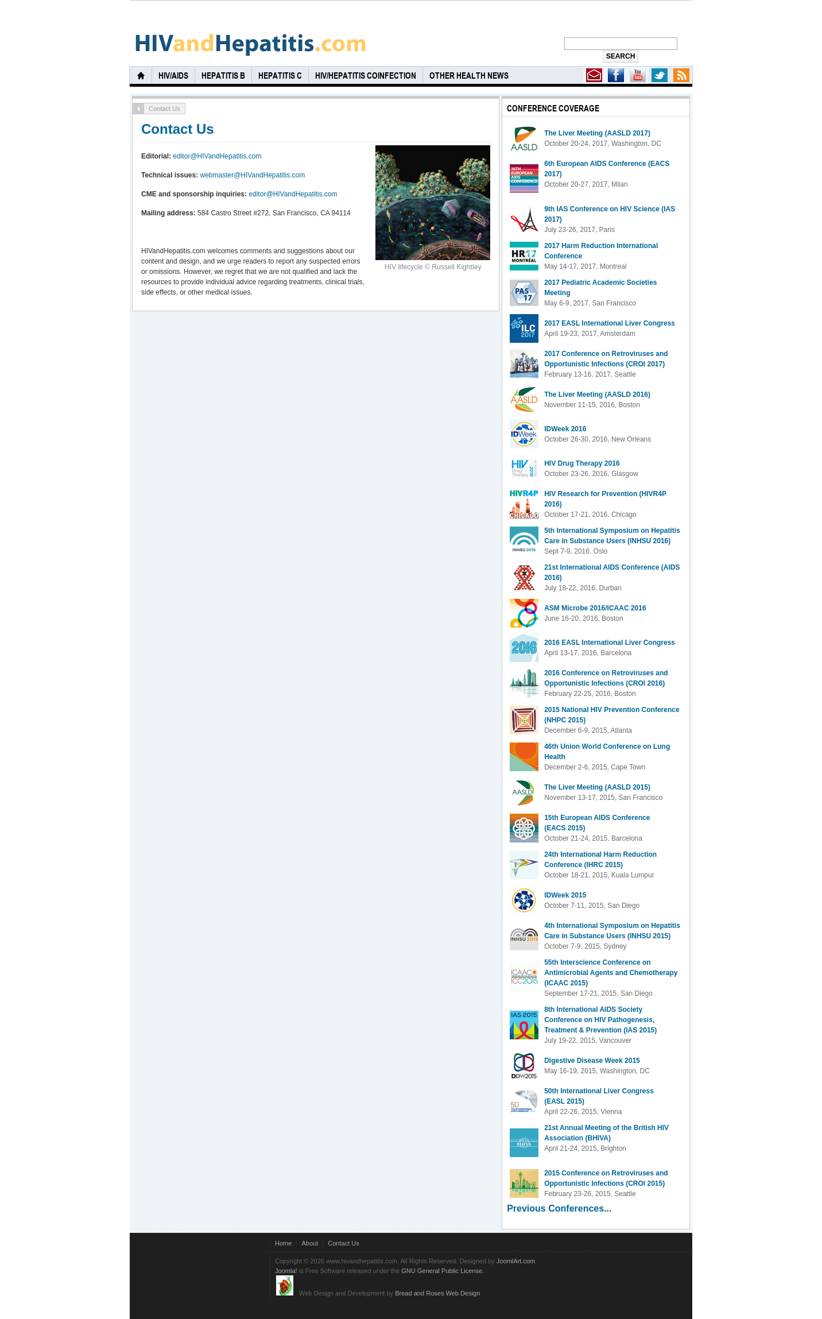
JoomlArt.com (516, 1261)
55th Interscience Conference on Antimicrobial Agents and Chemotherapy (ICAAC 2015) (610, 972)
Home (283, 1243)
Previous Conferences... (559, 1208)
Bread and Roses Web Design (437, 1293)
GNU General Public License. (442, 1270)
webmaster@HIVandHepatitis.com (252, 175)
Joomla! (286, 1270)
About (309, 1243)
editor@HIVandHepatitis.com (217, 156)
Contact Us (177, 129)
